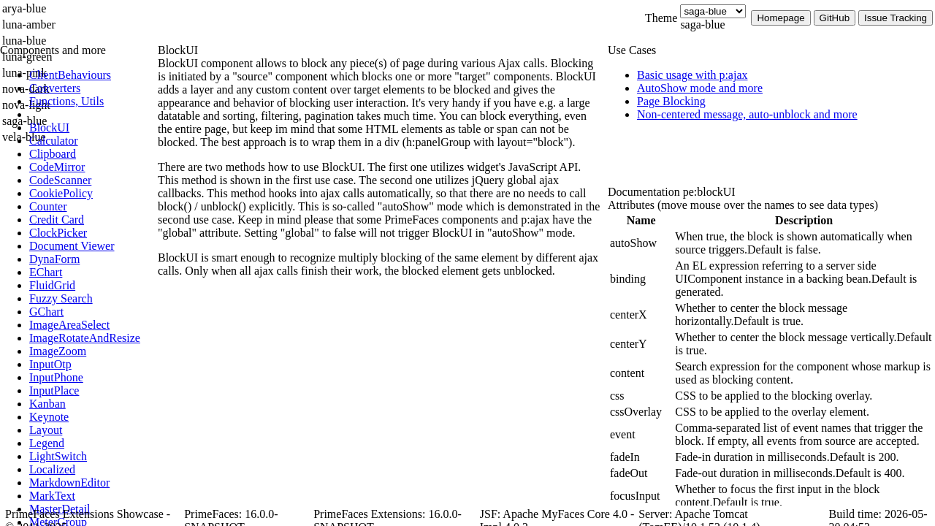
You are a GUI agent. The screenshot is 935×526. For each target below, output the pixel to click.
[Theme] (713, 11)
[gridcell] (641, 243)
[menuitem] (91, 75)
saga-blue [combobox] (702, 24)
